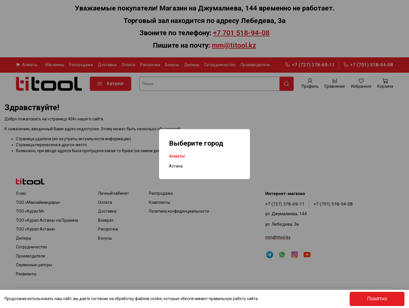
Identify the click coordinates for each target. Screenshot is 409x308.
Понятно (377, 298)
